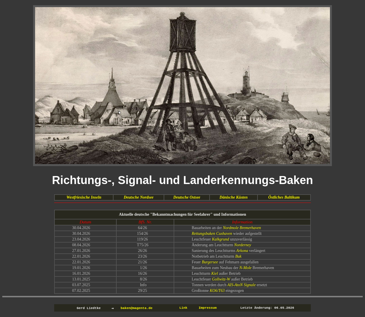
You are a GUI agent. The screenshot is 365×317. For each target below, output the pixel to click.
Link (183, 308)
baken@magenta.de (137, 308)
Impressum (208, 308)
